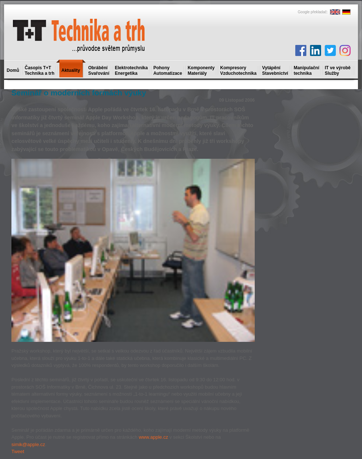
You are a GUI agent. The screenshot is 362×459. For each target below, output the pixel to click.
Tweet (17, 451)
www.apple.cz (153, 437)
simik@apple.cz (28, 444)
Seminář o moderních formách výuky (78, 92)
